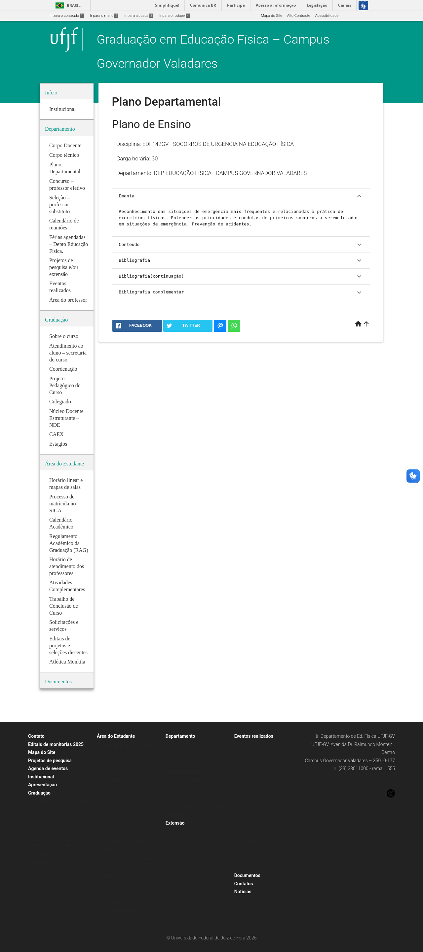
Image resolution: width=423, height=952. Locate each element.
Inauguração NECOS (254, 841)
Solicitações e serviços (119, 832)
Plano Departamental (186, 771)
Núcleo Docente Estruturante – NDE (60, 845)
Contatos (243, 883)
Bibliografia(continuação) (241, 276)
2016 (242, 823)
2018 (242, 806)
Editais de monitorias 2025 (56, 744)
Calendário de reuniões (188, 815)
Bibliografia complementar (241, 292)
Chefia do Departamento (189, 745)
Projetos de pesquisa (50, 760)
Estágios (38, 880)
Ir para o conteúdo (67, 16)
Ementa (241, 196)
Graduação (39, 793)
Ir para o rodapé (174, 16)
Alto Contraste (298, 16)
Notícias (242, 891)
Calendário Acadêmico (118, 753)
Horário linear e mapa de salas (125, 745)
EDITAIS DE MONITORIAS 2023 (125, 876)
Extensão (175, 823)
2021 (242, 780)
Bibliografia (241, 260)
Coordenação (42, 819)
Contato (36, 736)
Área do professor (183, 780)
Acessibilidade (326, 16)
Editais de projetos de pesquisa (125, 902)
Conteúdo (241, 245)
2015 (242, 832)
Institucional (41, 776)
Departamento (180, 736)
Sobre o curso (42, 828)
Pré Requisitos (43, 863)
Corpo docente (181, 762)
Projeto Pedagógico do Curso (55, 836)
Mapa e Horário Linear (118, 762)
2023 (242, 771)
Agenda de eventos (48, 768)
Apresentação (42, 784)
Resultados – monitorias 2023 (125, 885)
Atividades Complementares (123, 806)
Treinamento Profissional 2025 (125, 893)
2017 (242, 815)
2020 (242, 788)
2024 (242, 858)
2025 (242, 867)
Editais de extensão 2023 (120, 911)
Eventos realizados (253, 736)
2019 (242, 797)
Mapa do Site (271, 16)
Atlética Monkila (113, 920)
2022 (242, 745)
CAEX (36, 871)
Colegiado (39, 854)
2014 (242, 850)
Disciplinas (40, 889)
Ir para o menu (104, 16)
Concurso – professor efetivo (193, 788)
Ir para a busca (138, 16)
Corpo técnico (180, 753)
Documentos (247, 875)
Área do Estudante (116, 736)
